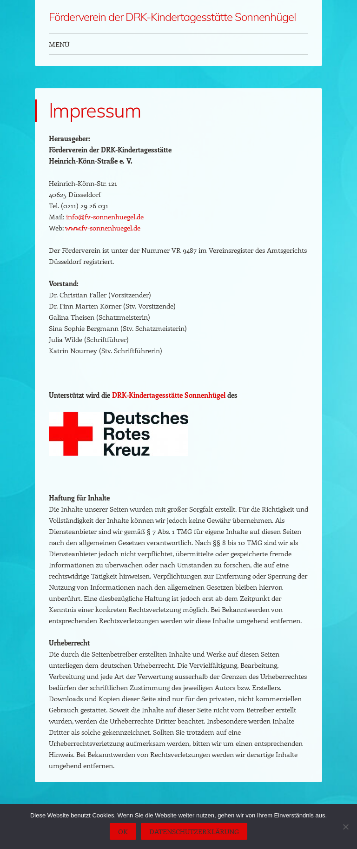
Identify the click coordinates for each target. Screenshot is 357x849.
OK (123, 831)
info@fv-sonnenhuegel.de (105, 216)
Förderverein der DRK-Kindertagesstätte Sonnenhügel (172, 17)
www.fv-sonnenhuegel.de (102, 227)
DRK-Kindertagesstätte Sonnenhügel (168, 395)
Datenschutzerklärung (194, 831)
